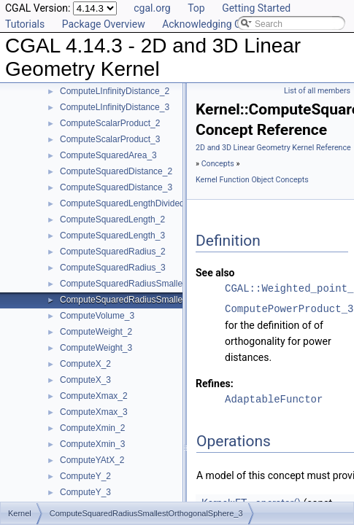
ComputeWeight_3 (96, 348)
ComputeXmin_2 (92, 428)
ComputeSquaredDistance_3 (116, 187)
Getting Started (256, 8)
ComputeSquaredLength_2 (112, 219)
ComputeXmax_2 (94, 396)
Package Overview (103, 24)
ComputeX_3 (85, 380)
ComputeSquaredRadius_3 (113, 267)
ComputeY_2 (85, 476)
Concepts (217, 163)
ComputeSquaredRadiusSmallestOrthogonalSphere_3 (165, 300)
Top (196, 8)
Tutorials (25, 24)
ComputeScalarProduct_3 (110, 139)
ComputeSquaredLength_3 (112, 235)
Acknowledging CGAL (211, 24)
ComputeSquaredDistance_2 (116, 171)
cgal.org (152, 8)
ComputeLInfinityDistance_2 (114, 91)
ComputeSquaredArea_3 (108, 155)
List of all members (317, 91)
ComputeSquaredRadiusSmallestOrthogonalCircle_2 (162, 284)
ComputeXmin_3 (92, 444)
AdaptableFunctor (274, 399)
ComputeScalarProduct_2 (110, 123)
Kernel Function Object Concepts (252, 179)
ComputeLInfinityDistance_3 (114, 107)
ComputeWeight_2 (96, 332)
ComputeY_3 (85, 492)
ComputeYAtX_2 (92, 460)
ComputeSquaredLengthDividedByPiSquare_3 (150, 203)
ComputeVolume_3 (97, 316)
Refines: (215, 383)
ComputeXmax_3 (94, 412)
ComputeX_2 (85, 364)
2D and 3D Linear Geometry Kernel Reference (273, 147)
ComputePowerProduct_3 (289, 309)
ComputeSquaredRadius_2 (113, 251)
